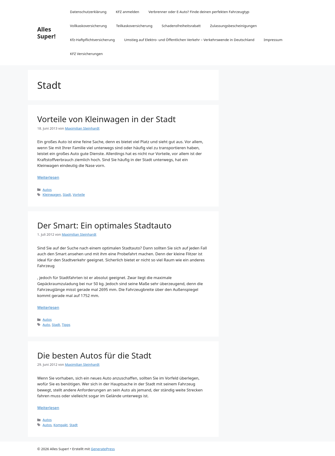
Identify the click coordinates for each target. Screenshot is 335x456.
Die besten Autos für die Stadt (94, 355)
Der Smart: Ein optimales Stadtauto (104, 225)
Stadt (67, 194)
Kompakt (61, 425)
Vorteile (79, 194)
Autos (47, 189)
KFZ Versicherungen (86, 53)
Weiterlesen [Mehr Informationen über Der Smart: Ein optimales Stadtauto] (48, 307)
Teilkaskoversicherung (134, 25)
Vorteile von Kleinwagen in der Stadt (106, 119)
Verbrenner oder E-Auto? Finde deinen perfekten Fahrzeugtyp (198, 11)
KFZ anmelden (127, 11)
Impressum (273, 39)
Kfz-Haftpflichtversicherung (92, 39)
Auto (46, 324)
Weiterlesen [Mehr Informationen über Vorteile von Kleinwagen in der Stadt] (48, 177)
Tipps (66, 324)
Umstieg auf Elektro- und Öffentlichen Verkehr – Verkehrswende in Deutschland (189, 39)
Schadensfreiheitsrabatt (181, 25)
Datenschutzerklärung (88, 11)
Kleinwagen (52, 194)
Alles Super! (46, 32)
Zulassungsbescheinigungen (233, 25)
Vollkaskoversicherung (88, 25)
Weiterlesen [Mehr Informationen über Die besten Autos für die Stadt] (48, 407)
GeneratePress (103, 448)
